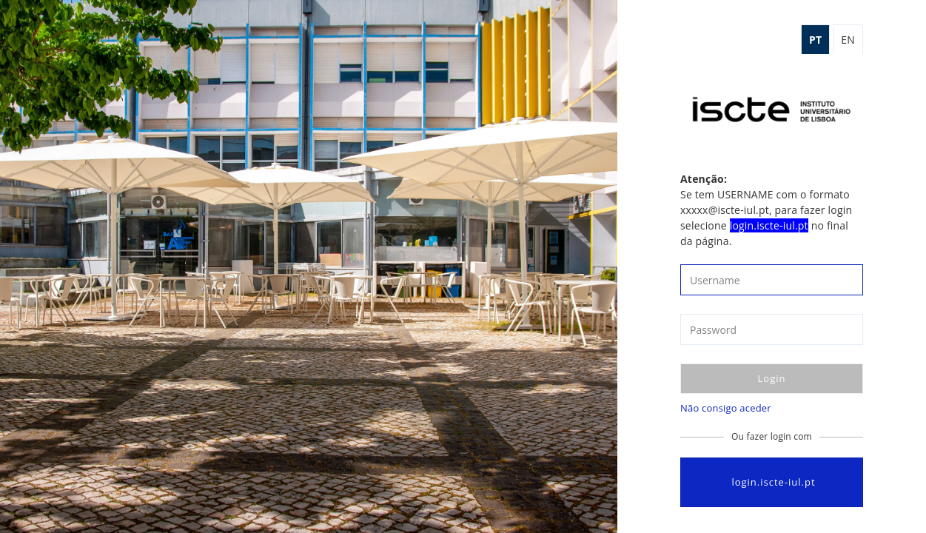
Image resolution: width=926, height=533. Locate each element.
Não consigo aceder (725, 408)
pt (815, 40)
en (848, 40)
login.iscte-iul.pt (771, 482)
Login (772, 378)
